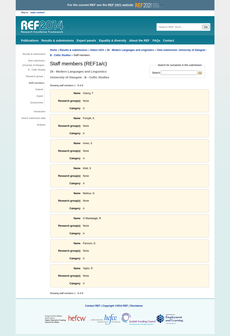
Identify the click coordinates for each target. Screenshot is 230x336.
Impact (39, 96)
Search (156, 72)
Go (206, 27)
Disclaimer (136, 305)
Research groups (34, 76)
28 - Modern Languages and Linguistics (130, 50)
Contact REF (92, 305)
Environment (36, 102)
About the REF (139, 40)
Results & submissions (57, 40)
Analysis (41, 124)
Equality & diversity (112, 40)
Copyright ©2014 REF (115, 305)
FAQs (156, 40)
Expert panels (86, 40)
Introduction (39, 111)
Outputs (39, 89)
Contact (168, 40)
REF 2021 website (134, 5)
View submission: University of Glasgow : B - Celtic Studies (34, 65)
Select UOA (97, 50)
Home (53, 50)
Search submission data (33, 118)
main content (37, 12)
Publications (30, 40)
